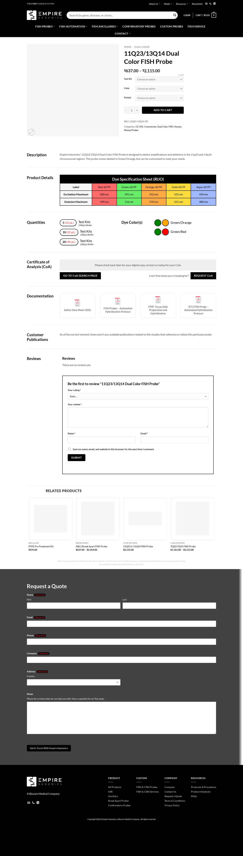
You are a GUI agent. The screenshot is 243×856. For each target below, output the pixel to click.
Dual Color (141, 47)
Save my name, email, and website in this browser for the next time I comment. (113, 449)
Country (31, 676)
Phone (36, 635)
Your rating (74, 390)
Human (177, 126)
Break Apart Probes (118, 800)
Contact (122, 33)
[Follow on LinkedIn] (214, 3)
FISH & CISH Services (147, 791)
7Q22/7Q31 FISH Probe (183, 546)
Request (203, 276)
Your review (75, 404)
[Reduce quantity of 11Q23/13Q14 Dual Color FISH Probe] (126, 110)
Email (144, 433)
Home (127, 47)
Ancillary (113, 796)
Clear (181, 75)
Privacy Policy (172, 805)
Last (125, 599)
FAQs (194, 796)
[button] (187, 15)
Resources (182, 3)
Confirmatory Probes (139, 26)
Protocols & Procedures (203, 787)
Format (127, 97)
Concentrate (150, 126)
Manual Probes (131, 130)
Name (71, 433)
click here (139, 564)
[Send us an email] (206, 3)
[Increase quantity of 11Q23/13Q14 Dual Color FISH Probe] (137, 110)
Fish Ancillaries (105, 26)
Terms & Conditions (175, 800)
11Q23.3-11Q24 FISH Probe (138, 546)
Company (38, 653)
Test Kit (128, 79)
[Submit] (175, 15)
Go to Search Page (80, 276)
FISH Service (197, 26)
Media (168, 3)
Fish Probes (45, 26)
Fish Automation (73, 26)
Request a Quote (173, 796)
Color (126, 88)
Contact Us (170, 791)
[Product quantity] (131, 110)
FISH (171, 126)
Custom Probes (171, 26)
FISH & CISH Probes (146, 787)
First (29, 599)
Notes (30, 693)
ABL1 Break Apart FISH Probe (91, 546)
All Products (114, 787)
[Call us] (210, 3)
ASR (110, 791)
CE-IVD (139, 126)
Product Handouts (200, 791)
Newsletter (197, 4)
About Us (154, 3)
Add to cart (163, 110)
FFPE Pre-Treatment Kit (41, 546)
